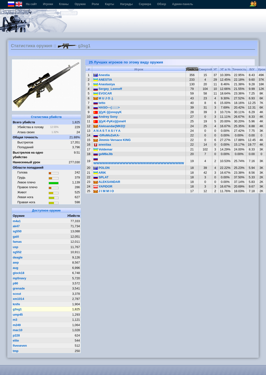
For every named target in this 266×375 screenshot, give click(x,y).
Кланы (63, 4)
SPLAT (101, 177)
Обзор (161, 4)
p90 (15, 283)
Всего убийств (24, 122)
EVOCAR (102, 93)
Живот (22, 192)
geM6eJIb (103, 154)
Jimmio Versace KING (112, 140)
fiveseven (20, 345)
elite (16, 340)
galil (16, 236)
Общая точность (25, 137)
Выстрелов (25, 142)
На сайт (31, 4)
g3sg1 (17, 309)
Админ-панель (182, 4)
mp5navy (19, 278)
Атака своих (26, 132)
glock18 (18, 273)
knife (16, 304)
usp (15, 247)
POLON (101, 168)
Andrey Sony (105, 116)
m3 (15, 319)
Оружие (80, 4)
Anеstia (101, 75)
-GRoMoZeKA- (106, 135)
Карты (109, 4)
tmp (15, 351)
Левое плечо (26, 182)
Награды (126, 4)
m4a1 (17, 221)
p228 (16, 335)
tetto (99, 103)
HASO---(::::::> (106, 107)
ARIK (99, 172)
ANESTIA (102, 79)
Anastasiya (104, 84)
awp (16, 262)
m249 (17, 325)
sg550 (17, 231)
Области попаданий (28, 167)
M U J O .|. (103, 98)
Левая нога (25, 197)
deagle (18, 257)
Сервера (145, 4)
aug (15, 268)
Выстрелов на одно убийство (28, 155)
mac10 (18, 330)
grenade (19, 288)
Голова (22, 172)
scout (17, 294)
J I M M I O (103, 191)
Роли (95, 4)
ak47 (16, 226)
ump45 (18, 314)
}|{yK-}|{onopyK (107, 112)
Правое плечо (27, 187)
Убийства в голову (30, 127)
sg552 (17, 252)
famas (17, 241)
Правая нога (26, 202)
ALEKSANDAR (106, 182)
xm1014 (18, 299)
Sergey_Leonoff (107, 89)
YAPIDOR (102, 186)
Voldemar (103, 149)
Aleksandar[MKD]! (109, 126)
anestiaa (102, 144)
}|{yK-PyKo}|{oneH (109, 121)
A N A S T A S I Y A (107, 131)
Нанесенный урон (26, 162)
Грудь (21, 177)
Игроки (48, 4)
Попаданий (25, 147)
